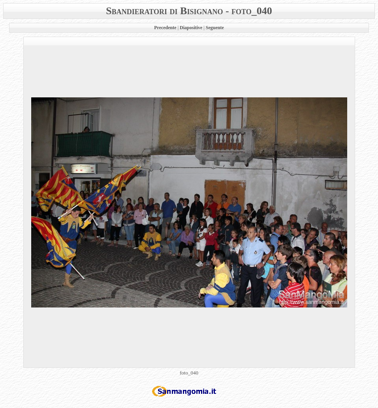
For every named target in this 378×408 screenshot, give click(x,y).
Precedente (165, 27)
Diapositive (191, 27)
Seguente (215, 27)
